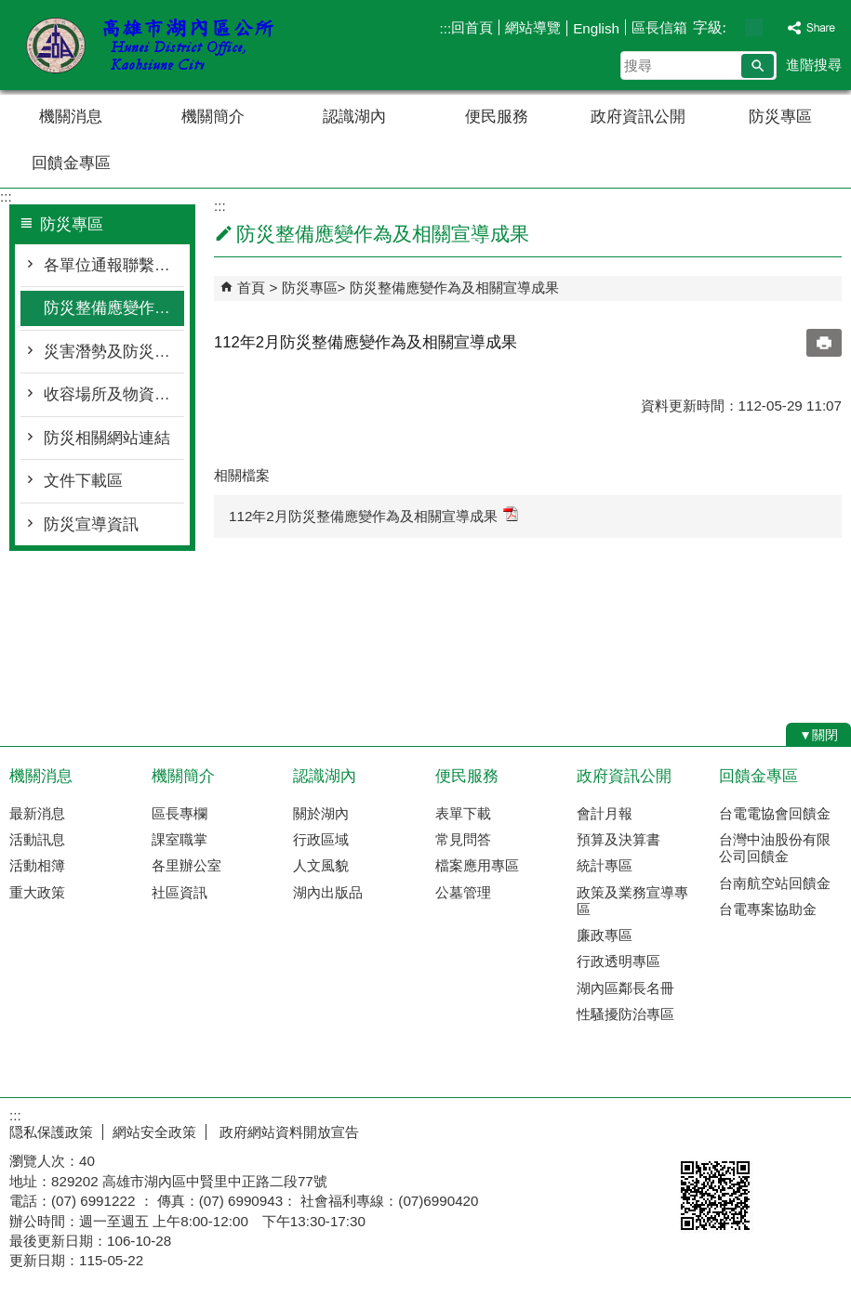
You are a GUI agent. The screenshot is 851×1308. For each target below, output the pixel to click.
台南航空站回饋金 (775, 883)
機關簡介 (213, 116)
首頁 (251, 287)
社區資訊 (179, 892)
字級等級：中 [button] (754, 27)
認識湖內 (354, 116)
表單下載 (463, 813)
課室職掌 (179, 839)
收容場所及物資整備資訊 (114, 394)
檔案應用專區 (477, 865)
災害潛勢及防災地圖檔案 (114, 351)
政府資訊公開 (638, 116)
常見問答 (463, 839)
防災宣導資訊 (91, 524)
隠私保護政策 (51, 1132)
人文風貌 (321, 865)
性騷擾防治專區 (625, 1014)
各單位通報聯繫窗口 (114, 265)
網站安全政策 (154, 1132)
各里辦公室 (186, 865)
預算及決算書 (618, 839)
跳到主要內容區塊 (9, 9)
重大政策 (37, 892)
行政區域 (321, 839)
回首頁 (472, 27)
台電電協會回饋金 (775, 813)
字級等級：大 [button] (773, 27)
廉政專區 (604, 935)
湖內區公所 (157, 45)
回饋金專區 (71, 163)
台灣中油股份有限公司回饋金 (775, 847)
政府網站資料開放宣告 (287, 1132)
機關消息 (70, 116)
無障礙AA (783, 1129)
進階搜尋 (814, 64)
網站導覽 (533, 27)
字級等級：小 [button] (734, 27)
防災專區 (780, 116)
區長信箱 (659, 27)
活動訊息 (37, 839)
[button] (757, 66)
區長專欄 (179, 813)
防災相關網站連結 (107, 438)
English (596, 28)
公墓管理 (463, 892)
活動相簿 (37, 865)
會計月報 (604, 813)
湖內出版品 (328, 892)
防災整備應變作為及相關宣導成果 (114, 308)
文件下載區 (83, 481)
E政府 (691, 1128)
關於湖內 (321, 813)
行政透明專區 (618, 961)
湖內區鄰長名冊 (625, 988)
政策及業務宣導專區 (632, 900)
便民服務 (496, 116)
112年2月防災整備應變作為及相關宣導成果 (373, 515)
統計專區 (604, 865)
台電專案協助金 (768, 909)
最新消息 (37, 813)
